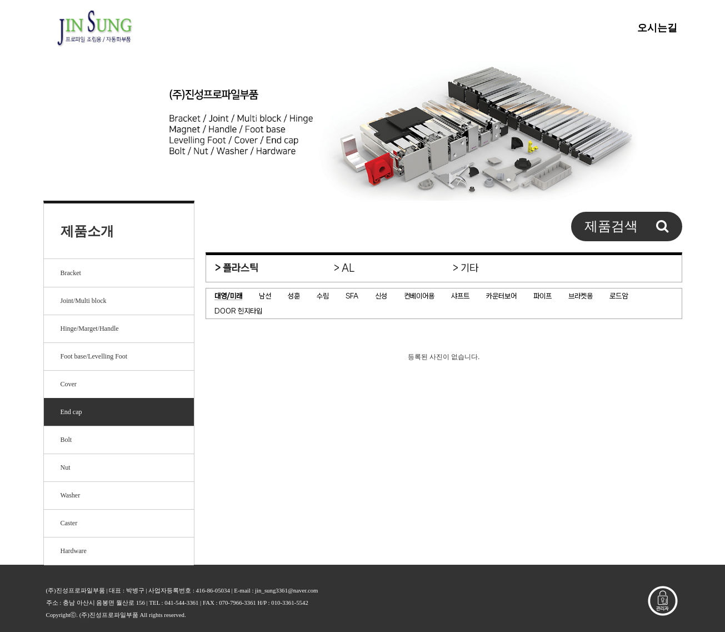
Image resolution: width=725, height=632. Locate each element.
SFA (352, 296)
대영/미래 (228, 296)
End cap (71, 412)
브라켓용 (580, 296)
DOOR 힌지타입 (238, 311)
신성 (381, 296)
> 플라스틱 (236, 268)
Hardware (74, 551)
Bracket (71, 273)
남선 (265, 296)
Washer (71, 495)
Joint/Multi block (84, 301)
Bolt (66, 440)
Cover (69, 384)
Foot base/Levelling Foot (94, 356)
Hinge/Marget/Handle (90, 328)
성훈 (294, 296)
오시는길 (657, 27)
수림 (323, 296)
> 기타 (465, 268)
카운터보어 (501, 296)
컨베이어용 (419, 296)
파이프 (542, 296)
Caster (69, 523)
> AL (344, 268)
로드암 (618, 296)
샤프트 (460, 296)
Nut (66, 467)
